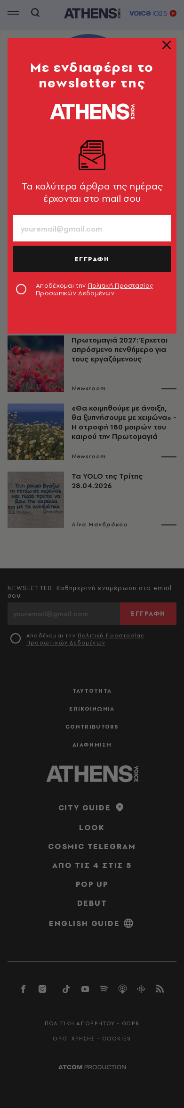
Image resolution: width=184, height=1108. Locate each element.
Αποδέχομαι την (94, 289)
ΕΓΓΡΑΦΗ (92, 259)
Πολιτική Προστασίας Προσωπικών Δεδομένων (94, 289)
